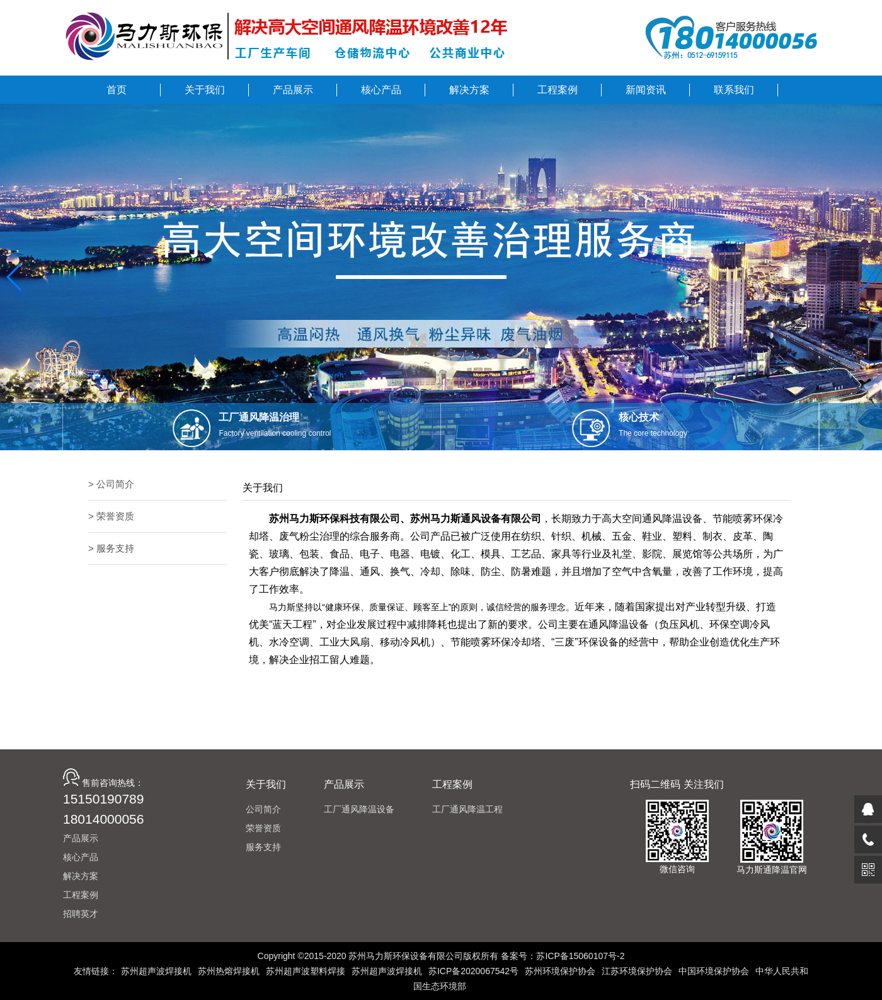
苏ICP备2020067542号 (473, 971)
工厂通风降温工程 (467, 809)
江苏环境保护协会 (637, 971)
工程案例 (80, 895)
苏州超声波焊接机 (156, 971)
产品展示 (80, 838)
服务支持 (263, 847)
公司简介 (263, 809)
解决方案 (80, 876)
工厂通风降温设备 (359, 809)
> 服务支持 (111, 548)
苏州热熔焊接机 (229, 971)
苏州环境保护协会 (560, 971)
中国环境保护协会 (714, 971)
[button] (14, 277)
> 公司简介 (111, 484)
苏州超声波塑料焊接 (305, 971)
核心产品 (80, 857)
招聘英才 (80, 914)
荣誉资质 (263, 828)
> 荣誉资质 (111, 516)
